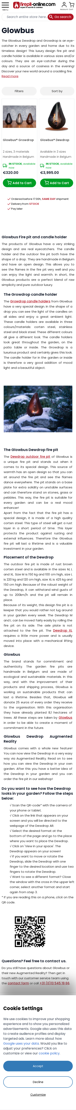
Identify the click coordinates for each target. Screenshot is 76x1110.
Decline (38, 1082)
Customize (38, 1095)
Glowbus (65, 717)
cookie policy (49, 1053)
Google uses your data (21, 1043)
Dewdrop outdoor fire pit (30, 456)
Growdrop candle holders (30, 301)
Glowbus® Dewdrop (54, 140)
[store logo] (34, 6)
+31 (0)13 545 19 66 (55, 983)
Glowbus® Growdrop (18, 140)
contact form (18, 983)
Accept (38, 1066)
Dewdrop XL (62, 630)
